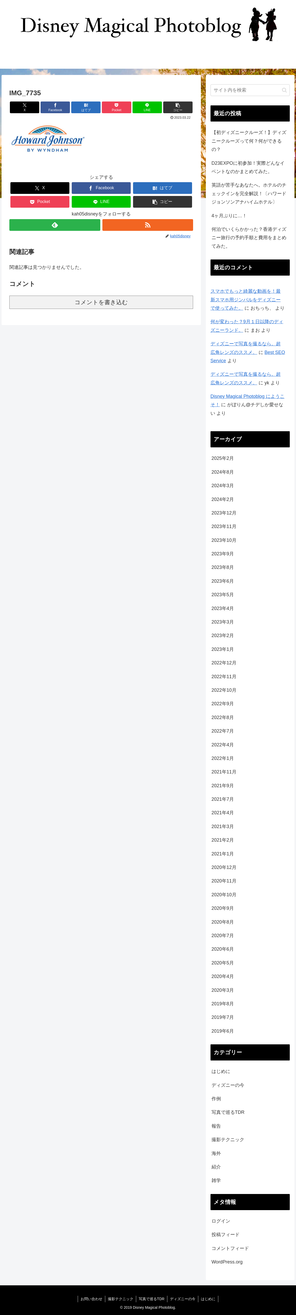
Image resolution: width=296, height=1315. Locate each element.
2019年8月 (223, 1003)
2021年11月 (224, 771)
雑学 (216, 1180)
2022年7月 (223, 731)
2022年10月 (224, 690)
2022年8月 (223, 717)
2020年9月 (223, 908)
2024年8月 (223, 472)
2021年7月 (223, 799)
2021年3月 (223, 826)
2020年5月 (223, 962)
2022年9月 (223, 703)
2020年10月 (224, 894)
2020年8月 (223, 922)
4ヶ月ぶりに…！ (229, 215)
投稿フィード (226, 1234)
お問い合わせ (91, 1299)
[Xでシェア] (24, 107)
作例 (216, 1098)
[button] (178, 107)
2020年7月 (223, 935)
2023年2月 (223, 635)
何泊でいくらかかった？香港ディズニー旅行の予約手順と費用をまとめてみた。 (249, 238)
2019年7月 (223, 1017)
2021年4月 (223, 812)
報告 (216, 1126)
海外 (216, 1153)
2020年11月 (224, 881)
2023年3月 (223, 622)
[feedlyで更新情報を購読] (54, 225)
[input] (250, 90)
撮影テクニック (228, 1139)
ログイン (221, 1221)
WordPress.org (227, 1262)
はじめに (221, 1071)
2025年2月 (223, 458)
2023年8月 (223, 567)
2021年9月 (223, 785)
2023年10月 (224, 540)
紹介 (216, 1167)
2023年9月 (223, 553)
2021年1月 (223, 853)
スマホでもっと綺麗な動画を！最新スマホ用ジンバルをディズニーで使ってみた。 (246, 300)
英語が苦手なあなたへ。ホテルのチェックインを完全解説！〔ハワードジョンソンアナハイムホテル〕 (249, 193)
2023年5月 (223, 594)
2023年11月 (224, 526)
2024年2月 (223, 499)
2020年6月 (223, 949)
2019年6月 (223, 1031)
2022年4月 (223, 744)
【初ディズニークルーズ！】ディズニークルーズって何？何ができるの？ (249, 141)
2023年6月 (223, 581)
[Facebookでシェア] (55, 107)
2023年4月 (223, 608)
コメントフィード (230, 1248)
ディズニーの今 (228, 1085)
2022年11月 (224, 676)
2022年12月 (224, 662)
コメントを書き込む (101, 302)
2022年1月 (223, 758)
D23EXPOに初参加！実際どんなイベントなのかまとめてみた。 (248, 167)
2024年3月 (223, 485)
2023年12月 (224, 513)
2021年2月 (223, 840)
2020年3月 (223, 990)
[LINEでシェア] (147, 107)
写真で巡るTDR (228, 1112)
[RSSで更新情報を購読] (147, 225)
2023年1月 (223, 649)
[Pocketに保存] (116, 107)
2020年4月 (223, 976)
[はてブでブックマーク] (86, 107)
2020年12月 (224, 867)
